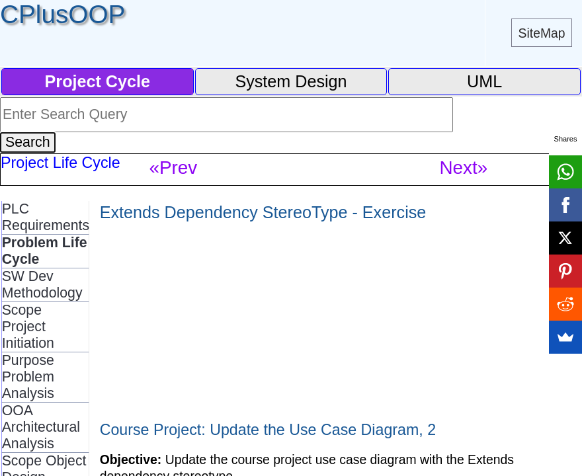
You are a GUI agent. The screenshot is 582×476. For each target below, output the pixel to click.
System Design (291, 81)
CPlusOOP (62, 14)
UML (484, 81)
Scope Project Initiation (28, 326)
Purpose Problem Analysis (28, 376)
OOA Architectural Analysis (41, 427)
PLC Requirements (45, 217)
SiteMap (542, 33)
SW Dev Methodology (42, 284)
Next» (463, 167)
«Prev (173, 167)
